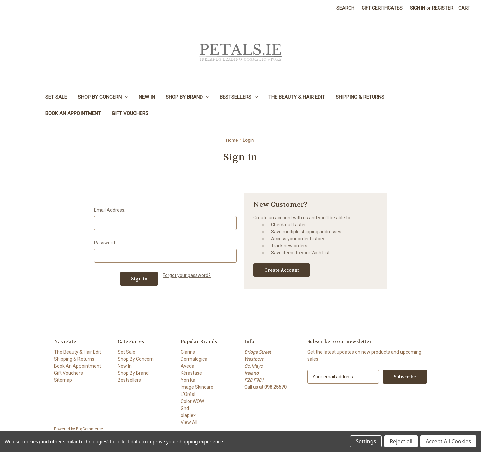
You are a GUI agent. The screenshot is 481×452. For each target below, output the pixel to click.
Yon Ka (188, 380)
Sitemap (63, 380)
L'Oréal (188, 394)
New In (147, 97)
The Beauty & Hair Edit (296, 97)
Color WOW (192, 401)
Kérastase (191, 373)
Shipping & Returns (360, 97)
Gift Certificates (382, 8)
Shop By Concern (103, 97)
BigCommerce (89, 429)
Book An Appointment (73, 113)
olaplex (188, 415)
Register (442, 8)
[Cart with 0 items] (464, 8)
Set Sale (56, 97)
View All (189, 422)
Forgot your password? (187, 275)
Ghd (185, 408)
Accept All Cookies (448, 441)
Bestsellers (239, 97)
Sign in (417, 8)
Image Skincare (197, 387)
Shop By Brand (187, 97)
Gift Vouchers (130, 113)
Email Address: (109, 210)
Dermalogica (194, 359)
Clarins (188, 352)
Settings (366, 441)
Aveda (187, 366)
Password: (105, 242)
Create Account (281, 270)
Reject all (401, 441)
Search (345, 8)
